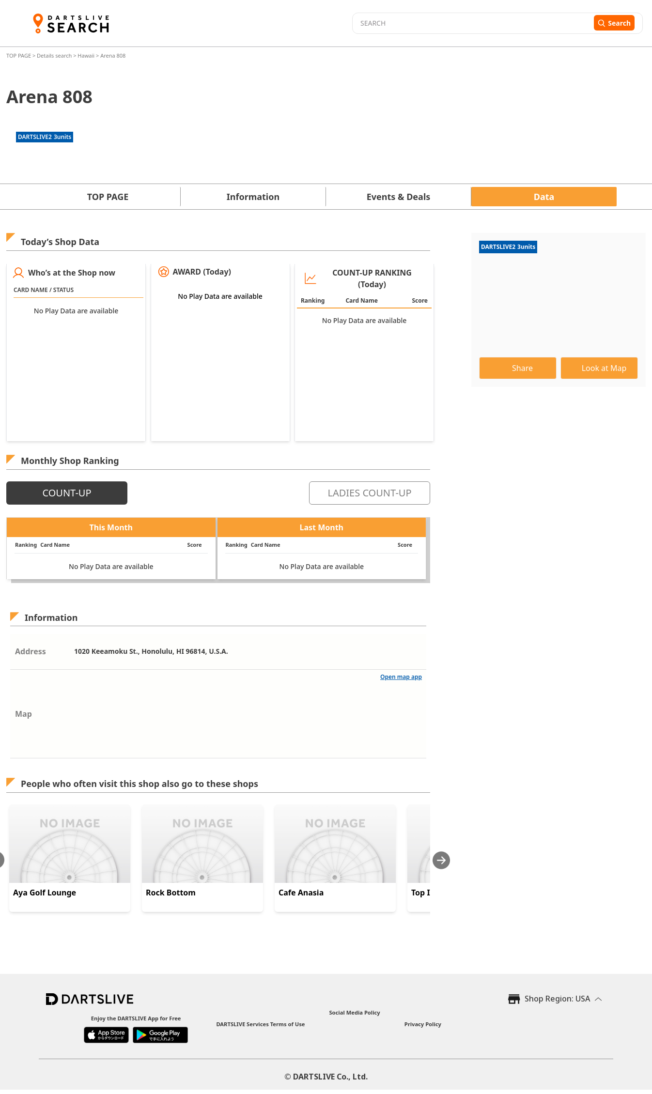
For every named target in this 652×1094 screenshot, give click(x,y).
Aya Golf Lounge (44, 892)
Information (253, 196)
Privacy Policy (422, 1024)
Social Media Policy (354, 1012)
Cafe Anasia (301, 892)
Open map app (401, 677)
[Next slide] (441, 860)
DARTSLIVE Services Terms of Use (260, 1024)
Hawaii (86, 55)
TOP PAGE (19, 55)
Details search (55, 55)
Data (544, 196)
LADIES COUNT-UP (369, 492)
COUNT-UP (66, 492)
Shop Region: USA (557, 998)
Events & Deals (399, 196)
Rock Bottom (171, 892)
